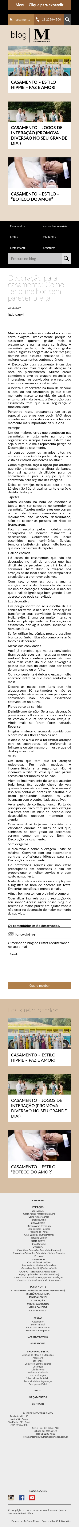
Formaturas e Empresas (38, 1330)
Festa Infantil (18, 248)
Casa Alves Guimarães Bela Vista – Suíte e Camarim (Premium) (39, 1254)
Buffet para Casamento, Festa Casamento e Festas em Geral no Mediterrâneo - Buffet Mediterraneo (30, 35)
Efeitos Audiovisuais (38, 1372)
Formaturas (48, 248)
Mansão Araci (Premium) (39, 1226)
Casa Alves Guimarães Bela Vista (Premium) (39, 1250)
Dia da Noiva (37, 1369)
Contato (38, 1403)
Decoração (37, 1366)
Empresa (38, 1200)
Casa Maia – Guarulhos (39, 1262)
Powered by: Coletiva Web (56, 1521)
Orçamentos (38, 1397)
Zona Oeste (38, 1241)
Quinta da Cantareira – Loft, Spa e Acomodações (39, 1277)
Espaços (37, 1207)
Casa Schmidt (38, 1310)
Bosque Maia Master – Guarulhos (39, 1265)
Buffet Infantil (38, 1324)
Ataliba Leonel (38, 1297)
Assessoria (38, 1343)
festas (37, 1318)
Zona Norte (38, 1286)
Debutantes (49, 237)
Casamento (38, 1321)
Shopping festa (37, 1351)
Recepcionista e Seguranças (38, 1381)
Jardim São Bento (38, 1303)
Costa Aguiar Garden (38, 1216)
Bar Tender (37, 1360)
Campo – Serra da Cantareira (37, 1271)
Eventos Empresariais (54, 226)
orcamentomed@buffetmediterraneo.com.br (45, 1436)
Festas (14, 237)
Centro (38, 1247)
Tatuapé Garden (39, 1237)
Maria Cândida (37, 1307)
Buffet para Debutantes (38, 1327)
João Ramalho (39, 1244)
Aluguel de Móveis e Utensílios (38, 1354)
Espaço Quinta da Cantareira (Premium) (39, 1274)
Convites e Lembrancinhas (38, 1363)
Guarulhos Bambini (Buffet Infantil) (39, 1268)
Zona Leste (38, 1223)
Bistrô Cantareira (38, 1293)
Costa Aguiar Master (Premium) (39, 1213)
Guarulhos (38, 1259)
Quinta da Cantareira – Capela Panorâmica (38, 1280)
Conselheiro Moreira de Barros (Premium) (38, 1290)
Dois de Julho (39, 1219)
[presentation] (39, 970)
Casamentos (17, 226)
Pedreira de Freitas (38, 1231)
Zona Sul (38, 1210)
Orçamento (23, 19)
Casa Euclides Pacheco (39, 1228)
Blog (38, 1390)
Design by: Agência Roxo (25, 1521)
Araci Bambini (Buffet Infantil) (39, 1234)
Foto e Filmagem (37, 1375)
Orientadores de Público (38, 1378)
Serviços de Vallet (38, 1384)
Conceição (38, 1300)
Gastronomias (38, 1336)
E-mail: (14, 954)
